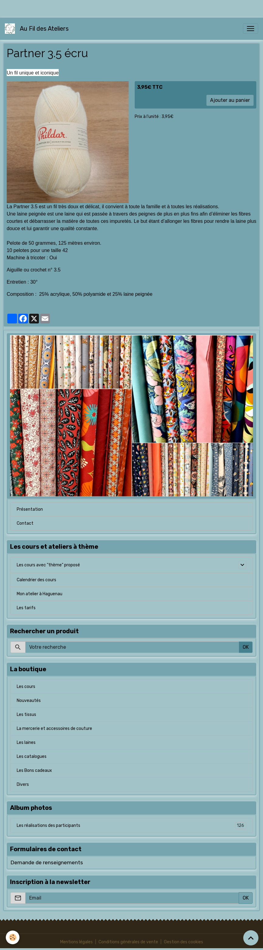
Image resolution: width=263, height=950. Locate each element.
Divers (23, 784)
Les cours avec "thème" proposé (48, 565)
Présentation (30, 509)
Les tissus (26, 714)
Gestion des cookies (183, 942)
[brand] (38, 28)
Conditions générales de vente (128, 942)
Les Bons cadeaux (34, 770)
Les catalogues (32, 756)
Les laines (26, 742)
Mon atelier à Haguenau (39, 593)
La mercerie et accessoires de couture (54, 728)
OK (246, 647)
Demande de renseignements (46, 862)
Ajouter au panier (230, 100)
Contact (25, 523)
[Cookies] (13, 937)
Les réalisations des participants (131, 825)
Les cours (26, 686)
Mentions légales (76, 942)
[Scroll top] (250, 937)
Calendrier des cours (36, 579)
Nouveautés (29, 700)
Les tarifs (26, 607)
